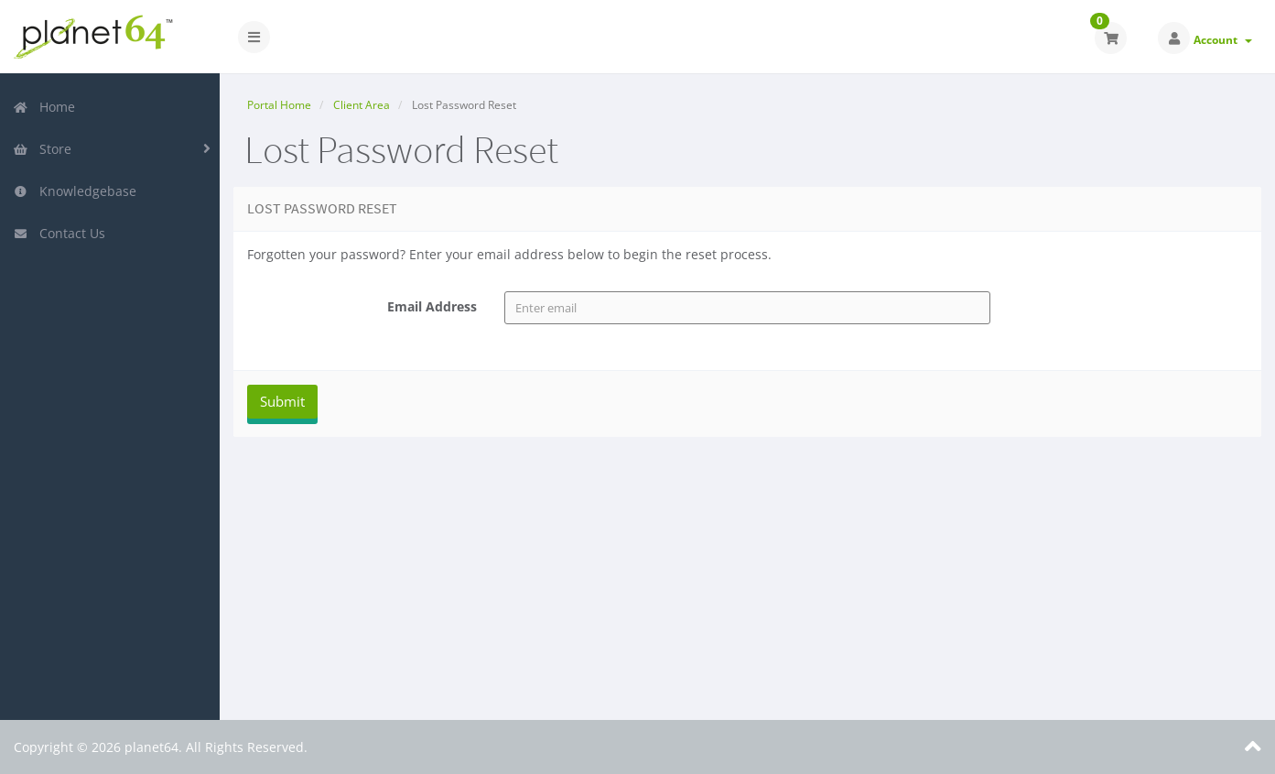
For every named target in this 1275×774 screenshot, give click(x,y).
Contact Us (59, 233)
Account (1223, 40)
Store (42, 149)
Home (44, 106)
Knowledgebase (74, 191)
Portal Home (279, 105)
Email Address (432, 306)
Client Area (361, 105)
